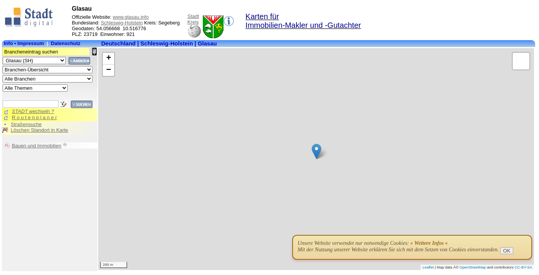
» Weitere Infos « (429, 243)
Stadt (193, 16)
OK (506, 251)
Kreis (193, 22)
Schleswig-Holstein (122, 23)
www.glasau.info (131, 17)
